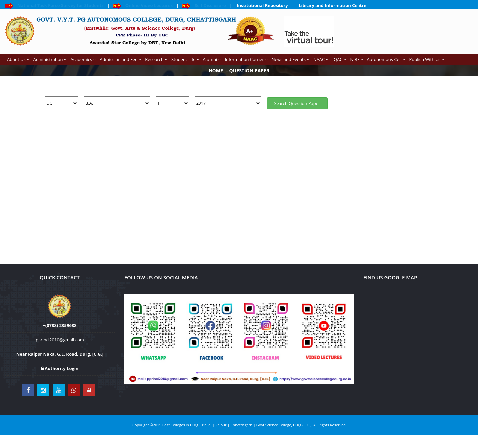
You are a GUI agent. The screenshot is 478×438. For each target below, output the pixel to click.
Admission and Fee (120, 59)
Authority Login (60, 368)
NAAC (320, 59)
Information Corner (246, 59)
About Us (18, 59)
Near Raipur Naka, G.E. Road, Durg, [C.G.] (60, 354)
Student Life (185, 59)
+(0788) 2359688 (59, 325)
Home (216, 70)
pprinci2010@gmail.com (60, 340)
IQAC (339, 59)
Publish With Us (426, 59)
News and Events (290, 59)
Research (156, 59)
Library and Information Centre (332, 5)
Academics (83, 59)
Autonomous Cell (386, 59)
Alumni (212, 59)
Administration (50, 59)
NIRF (356, 59)
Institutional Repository (262, 5)
